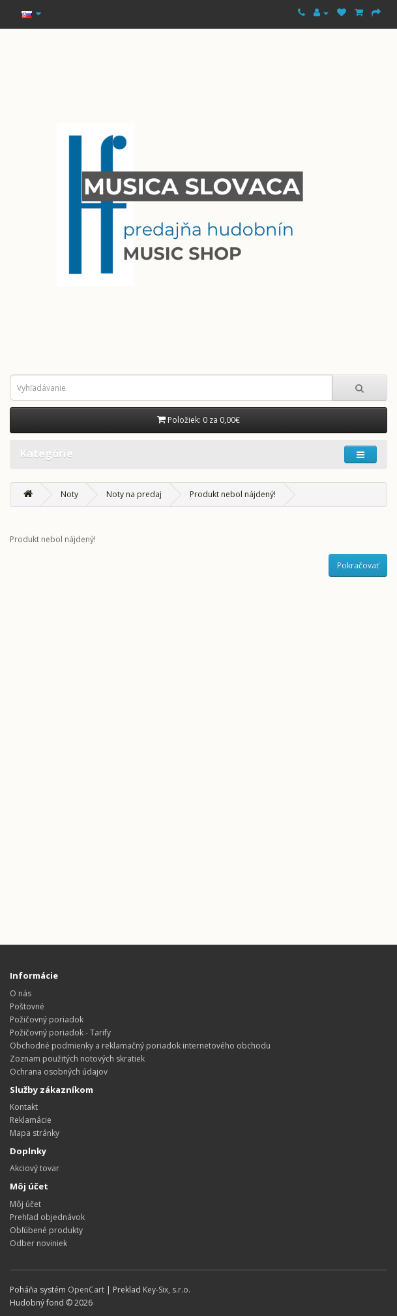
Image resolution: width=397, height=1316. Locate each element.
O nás (20, 993)
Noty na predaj (134, 494)
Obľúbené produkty (46, 1230)
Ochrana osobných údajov (59, 1071)
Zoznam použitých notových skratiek (77, 1058)
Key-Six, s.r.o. (166, 1289)
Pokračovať (358, 565)
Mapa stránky (34, 1133)
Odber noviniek (38, 1243)
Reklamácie (30, 1119)
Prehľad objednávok (47, 1217)
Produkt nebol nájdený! (233, 494)
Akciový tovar (34, 1168)
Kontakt (24, 1106)
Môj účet (25, 1204)
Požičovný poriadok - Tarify (60, 1032)
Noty (69, 494)
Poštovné (27, 1006)
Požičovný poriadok (46, 1019)
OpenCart (86, 1289)
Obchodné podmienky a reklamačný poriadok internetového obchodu (140, 1045)
